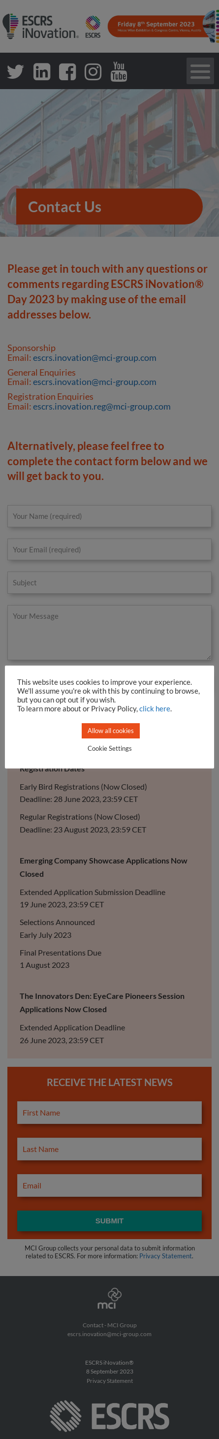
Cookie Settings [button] (110, 748)
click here (154, 708)
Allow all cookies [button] (111, 731)
